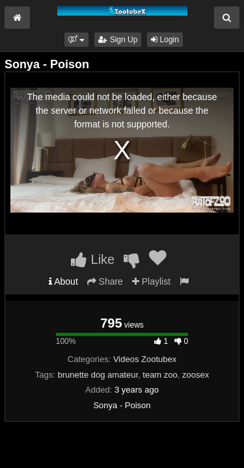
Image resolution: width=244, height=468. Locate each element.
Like (93, 259)
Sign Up (117, 39)
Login (165, 39)
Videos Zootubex (144, 359)
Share (105, 281)
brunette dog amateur (97, 375)
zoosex (195, 375)
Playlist (151, 281)
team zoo (159, 375)
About (63, 281)
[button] (76, 39)
